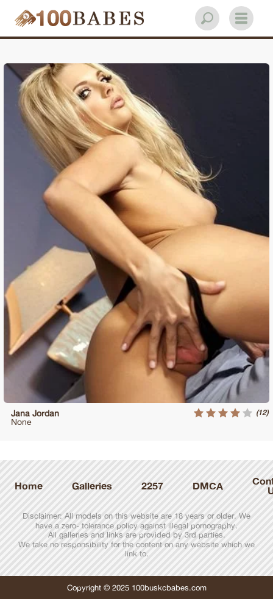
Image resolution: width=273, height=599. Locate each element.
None (21, 421)
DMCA (208, 486)
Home (29, 486)
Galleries (92, 486)
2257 (152, 486)
